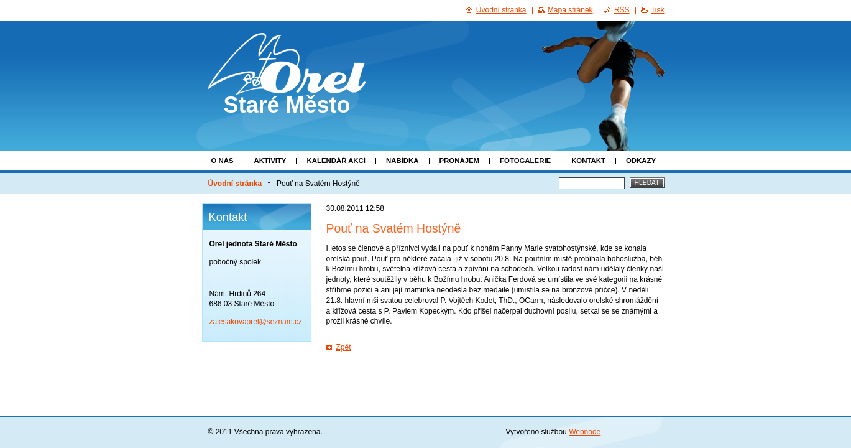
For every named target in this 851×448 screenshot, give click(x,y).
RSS (622, 10)
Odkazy (641, 160)
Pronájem (459, 160)
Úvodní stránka (235, 183)
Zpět (343, 347)
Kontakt (588, 160)
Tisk (658, 10)
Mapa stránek (570, 10)
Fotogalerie (525, 160)
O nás (222, 160)
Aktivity (270, 160)
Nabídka (402, 160)
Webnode (584, 431)
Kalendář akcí (336, 160)
